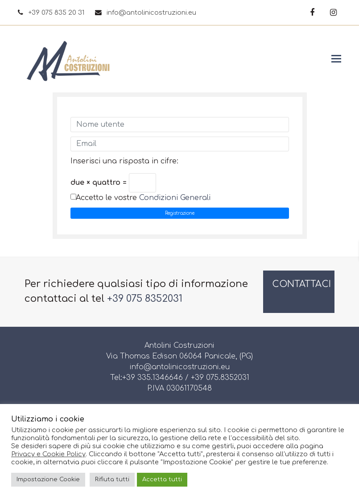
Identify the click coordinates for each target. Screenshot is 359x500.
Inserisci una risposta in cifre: (124, 161)
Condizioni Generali (174, 198)
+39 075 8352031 (144, 298)
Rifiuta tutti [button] (112, 479)
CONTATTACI (301, 284)
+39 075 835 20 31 (56, 12)
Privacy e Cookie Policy (48, 454)
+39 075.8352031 (220, 378)
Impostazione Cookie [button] (48, 479)
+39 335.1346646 (152, 378)
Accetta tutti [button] (162, 479)
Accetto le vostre (143, 198)
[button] (336, 59)
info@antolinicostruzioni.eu (151, 12)
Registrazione (179, 213)
